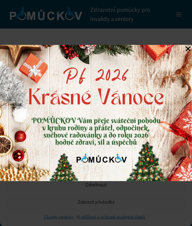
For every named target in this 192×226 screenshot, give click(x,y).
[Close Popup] (188, 49)
